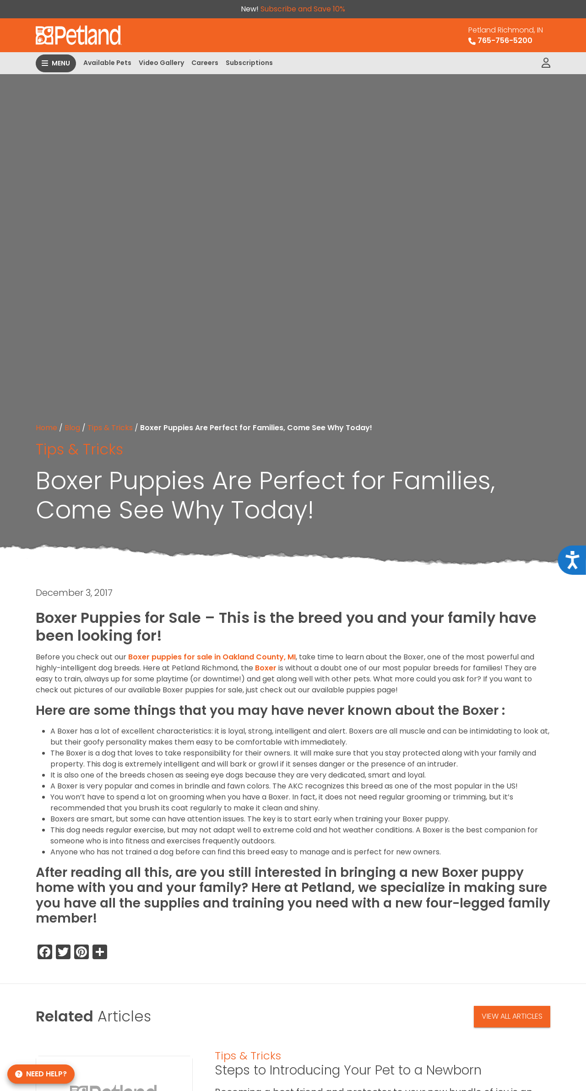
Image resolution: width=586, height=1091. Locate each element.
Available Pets (107, 62)
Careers (204, 62)
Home (46, 427)
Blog (72, 427)
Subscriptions (249, 62)
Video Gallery (161, 62)
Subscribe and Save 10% (302, 9)
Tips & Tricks (110, 427)
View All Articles (512, 1016)
